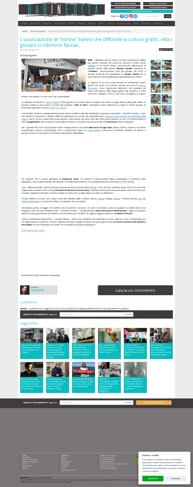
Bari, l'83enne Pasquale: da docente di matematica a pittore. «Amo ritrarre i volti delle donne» (161, 350)
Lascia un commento (135, 290)
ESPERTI (110, 23)
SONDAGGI (65, 464)
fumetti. (116, 198)
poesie (101, 198)
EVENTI (101, 23)
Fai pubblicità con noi (107, 460)
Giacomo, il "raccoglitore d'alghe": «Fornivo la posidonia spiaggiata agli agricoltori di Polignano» (109, 385)
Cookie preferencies (68, 470)
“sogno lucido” (93, 130)
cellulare (91, 65)
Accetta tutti (153, 479)
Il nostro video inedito (153, 402)
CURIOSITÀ (47, 23)
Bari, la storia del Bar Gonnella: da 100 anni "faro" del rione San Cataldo (31, 349)
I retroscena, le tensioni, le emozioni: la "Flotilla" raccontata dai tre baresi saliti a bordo (135, 350)
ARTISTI (91, 23)
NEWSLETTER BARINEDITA (40, 314)
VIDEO (136, 23)
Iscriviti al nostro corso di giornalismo (113, 464)
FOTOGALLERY (123, 23)
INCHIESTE (34, 23)
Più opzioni (175, 479)
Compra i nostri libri (107, 466)
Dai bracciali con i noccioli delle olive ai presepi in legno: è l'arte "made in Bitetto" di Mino (56, 384)
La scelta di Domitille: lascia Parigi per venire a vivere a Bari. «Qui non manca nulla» (83, 382)
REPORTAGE (59, 23)
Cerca (167, 16)
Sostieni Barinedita (106, 462)
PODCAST (145, 23)
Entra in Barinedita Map (108, 468)
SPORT (71, 23)
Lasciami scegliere (150, 471)
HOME (24, 23)
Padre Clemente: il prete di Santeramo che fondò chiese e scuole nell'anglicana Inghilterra (134, 384)
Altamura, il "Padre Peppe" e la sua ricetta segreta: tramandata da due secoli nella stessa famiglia (56, 351)
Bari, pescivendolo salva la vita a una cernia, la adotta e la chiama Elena (108, 349)
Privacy (63, 468)
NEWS (24, 468)
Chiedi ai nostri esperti (108, 455)
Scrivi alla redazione (107, 458)
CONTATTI (157, 23)
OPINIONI (81, 23)
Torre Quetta (52, 102)
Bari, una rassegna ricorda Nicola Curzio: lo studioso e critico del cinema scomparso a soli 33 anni (31, 384)
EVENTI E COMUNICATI (30, 462)
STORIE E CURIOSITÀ (29, 460)
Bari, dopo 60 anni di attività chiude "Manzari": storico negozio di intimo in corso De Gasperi (82, 350)
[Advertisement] (83, 156)
